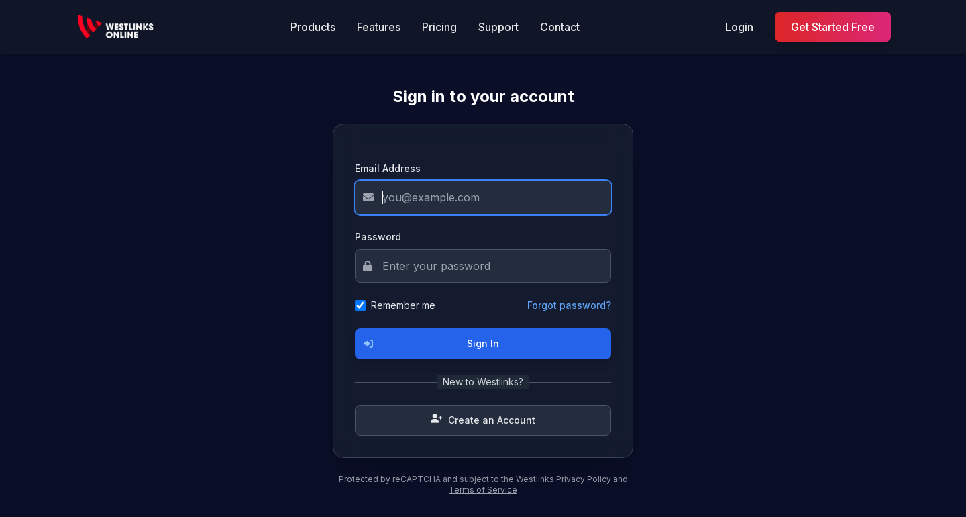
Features (378, 27)
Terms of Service (483, 490)
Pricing (439, 27)
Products (312, 27)
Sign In (427, 344)
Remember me (403, 305)
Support (498, 27)
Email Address (388, 168)
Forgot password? (569, 305)
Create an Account (483, 420)
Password (378, 236)
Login (739, 27)
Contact (560, 27)
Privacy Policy (583, 479)
